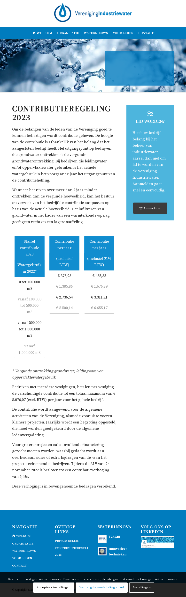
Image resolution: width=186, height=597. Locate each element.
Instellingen (142, 587)
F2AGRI (114, 537)
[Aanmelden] (150, 208)
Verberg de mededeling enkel (101, 587)
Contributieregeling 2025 (71, 551)
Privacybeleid (67, 541)
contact (19, 566)
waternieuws (24, 551)
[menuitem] (42, 33)
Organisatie (22, 544)
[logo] (93, 13)
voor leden (22, 558)
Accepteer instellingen (54, 587)
